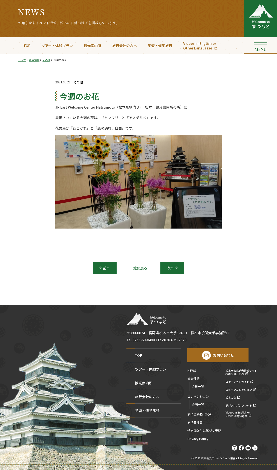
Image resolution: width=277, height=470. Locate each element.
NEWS (191, 371)
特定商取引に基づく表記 (204, 431)
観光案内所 (92, 45)
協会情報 (193, 379)
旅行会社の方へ (124, 45)
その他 (78, 82)
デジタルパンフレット (239, 405)
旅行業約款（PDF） (201, 415)
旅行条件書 (195, 423)
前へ (106, 268)
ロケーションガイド (237, 382)
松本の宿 (231, 397)
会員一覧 (198, 386)
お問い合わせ (223, 355)
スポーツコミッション (239, 389)
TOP (26, 45)
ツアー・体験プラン (57, 45)
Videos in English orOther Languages (199, 46)
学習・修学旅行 (160, 45)
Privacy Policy (197, 439)
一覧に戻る (138, 268)
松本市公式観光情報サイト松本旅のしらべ (241, 372)
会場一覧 (198, 404)
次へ (170, 268)
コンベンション (198, 397)
